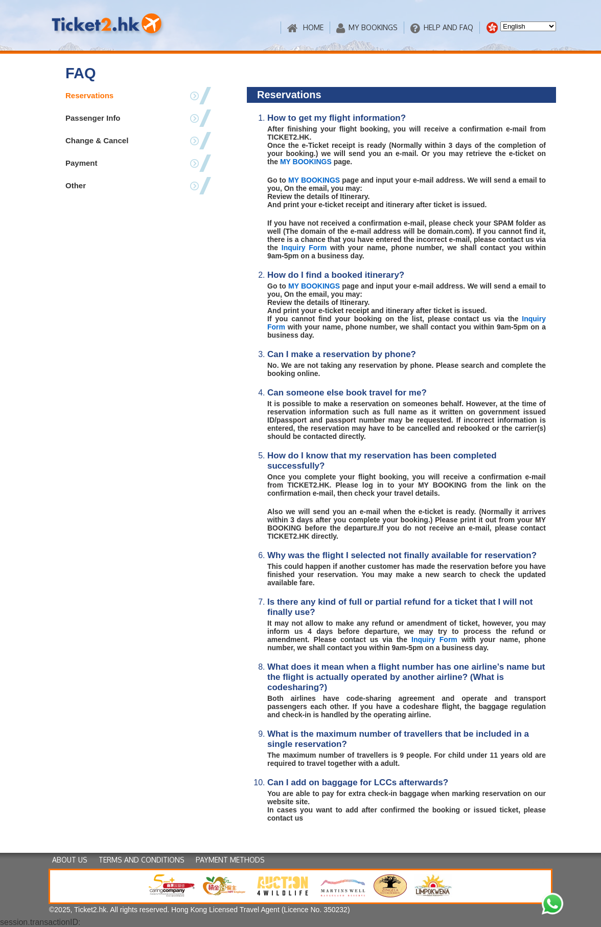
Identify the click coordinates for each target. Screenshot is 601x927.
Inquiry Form (304, 248)
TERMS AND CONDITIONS (141, 859)
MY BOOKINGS (367, 28)
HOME (305, 28)
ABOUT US (69, 859)
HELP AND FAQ (441, 28)
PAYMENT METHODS (230, 859)
